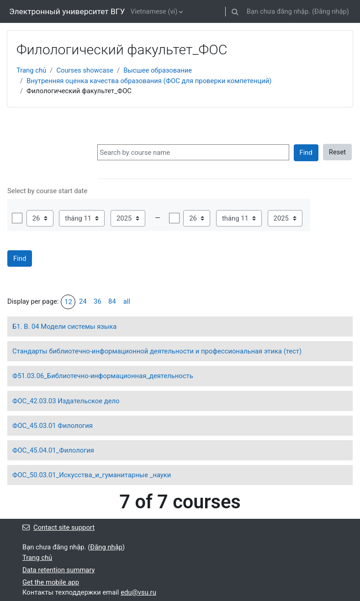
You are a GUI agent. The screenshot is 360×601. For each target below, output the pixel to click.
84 (112, 301)
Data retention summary (58, 570)
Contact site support (58, 527)
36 (97, 301)
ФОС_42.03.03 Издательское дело (66, 401)
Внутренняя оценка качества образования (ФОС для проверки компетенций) (148, 81)
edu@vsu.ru (138, 592)
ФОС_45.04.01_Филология (53, 450)
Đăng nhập (330, 11)
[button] (235, 11)
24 (83, 301)
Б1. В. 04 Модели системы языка (64, 326)
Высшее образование (157, 70)
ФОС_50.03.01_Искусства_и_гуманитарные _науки (91, 475)
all (126, 301)
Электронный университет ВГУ (67, 11)
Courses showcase (84, 70)
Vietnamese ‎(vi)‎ (153, 11)
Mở (17, 218)
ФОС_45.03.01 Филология (52, 426)
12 (68, 302)
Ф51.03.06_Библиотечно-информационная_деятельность (102, 376)
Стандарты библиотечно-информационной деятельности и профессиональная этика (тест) (157, 351)
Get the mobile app (50, 582)
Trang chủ (31, 70)
